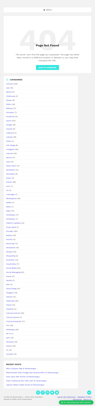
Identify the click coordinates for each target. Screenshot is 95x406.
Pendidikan (10, 215)
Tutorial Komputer (13, 321)
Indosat (9, 137)
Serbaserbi (10, 248)
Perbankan (10, 219)
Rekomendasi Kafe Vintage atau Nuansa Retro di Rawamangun (32, 373)
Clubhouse (10, 96)
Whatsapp (10, 329)
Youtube (9, 354)
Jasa (8, 162)
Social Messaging (13, 272)
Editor (8, 104)
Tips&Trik (10, 309)
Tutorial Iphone (12, 317)
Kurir (8, 186)
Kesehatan (10, 170)
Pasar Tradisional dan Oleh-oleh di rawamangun (26, 381)
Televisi (9, 297)
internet (9, 153)
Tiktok (8, 305)
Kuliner (9, 182)
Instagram (10, 149)
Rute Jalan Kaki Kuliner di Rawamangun (23, 377)
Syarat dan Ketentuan (66, 397)
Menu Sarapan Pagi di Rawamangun (21, 368)
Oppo (8, 211)
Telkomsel (10, 301)
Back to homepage (47, 67)
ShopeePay (10, 256)
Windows (10, 342)
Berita (8, 92)
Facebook (10, 116)
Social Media (11, 268)
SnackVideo (11, 264)
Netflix (9, 202)
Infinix (8, 141)
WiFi (8, 338)
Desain (9, 100)
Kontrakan (10, 174)
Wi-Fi (8, 334)
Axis (8, 88)
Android (9, 84)
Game (8, 121)
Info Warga (10, 145)
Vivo (8, 325)
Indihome (10, 133)
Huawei (9, 129)
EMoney (9, 108)
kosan (8, 178)
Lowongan (10, 194)
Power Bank (11, 227)
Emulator (10, 112)
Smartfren (10, 260)
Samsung (10, 243)
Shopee (9, 252)
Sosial (8, 276)
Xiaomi (9, 346)
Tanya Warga (11, 289)
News (8, 207)
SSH (8, 284)
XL (7, 350)
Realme (9, 235)
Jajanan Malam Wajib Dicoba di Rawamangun (25, 385)
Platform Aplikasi (13, 223)
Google (9, 125)
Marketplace (11, 198)
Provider (9, 231)
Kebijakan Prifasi (84, 397)
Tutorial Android (13, 313)
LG (7, 190)
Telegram (10, 293)
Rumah (9, 239)
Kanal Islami (11, 166)
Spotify (9, 280)
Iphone (9, 157)
